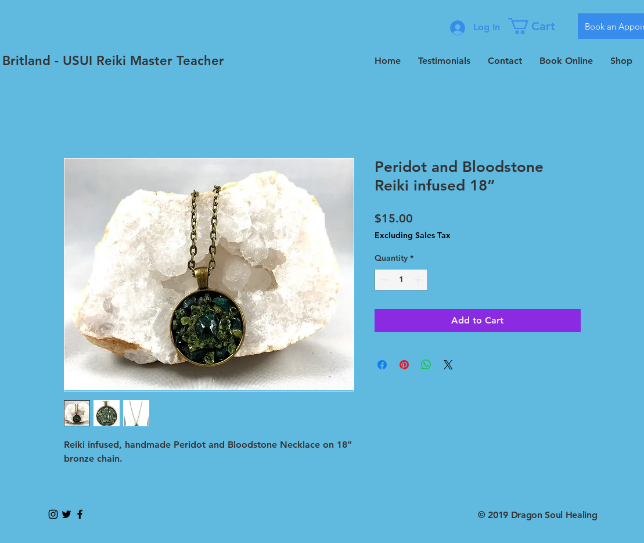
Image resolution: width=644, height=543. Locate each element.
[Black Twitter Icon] (66, 514)
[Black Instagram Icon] (53, 514)
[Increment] (419, 279)
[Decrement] (383, 279)
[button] (538, 26)
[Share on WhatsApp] (426, 365)
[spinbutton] (401, 279)
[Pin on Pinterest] (404, 365)
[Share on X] (448, 365)
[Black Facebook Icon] (80, 514)
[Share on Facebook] (382, 365)
